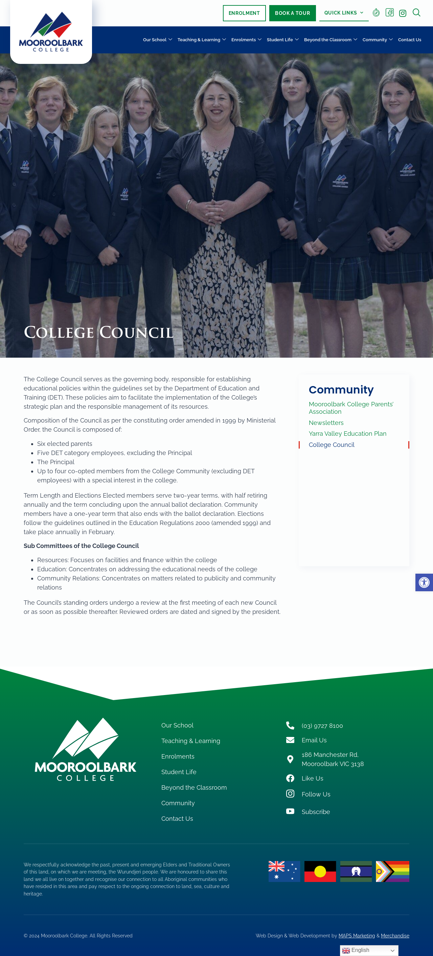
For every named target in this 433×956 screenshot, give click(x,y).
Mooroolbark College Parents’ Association (351, 408)
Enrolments (246, 40)
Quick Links (344, 13)
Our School (157, 40)
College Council (332, 444)
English (355, 951)
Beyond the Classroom (330, 40)
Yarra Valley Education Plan (348, 433)
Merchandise (395, 935)
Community (378, 40)
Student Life (283, 40)
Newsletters (326, 422)
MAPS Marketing (357, 935)
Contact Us (409, 39)
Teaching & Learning (202, 40)
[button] (424, 582)
